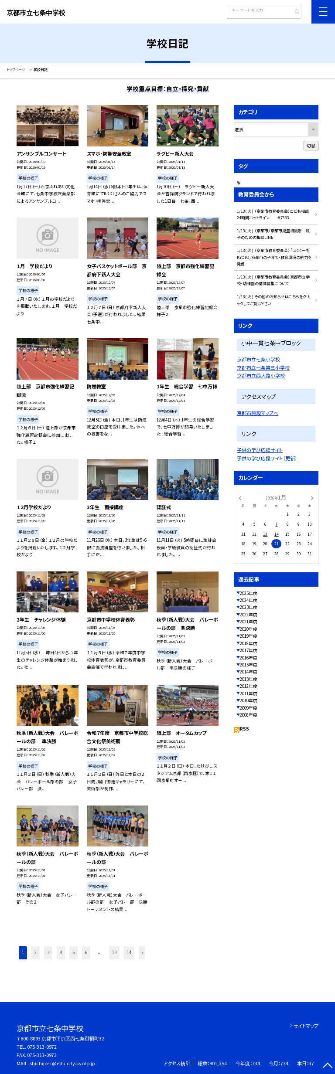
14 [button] (129, 952)
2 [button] (35, 952)
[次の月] (312, 497)
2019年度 (248, 636)
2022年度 (248, 615)
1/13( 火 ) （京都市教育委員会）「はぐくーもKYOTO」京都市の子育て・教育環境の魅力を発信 (274, 257)
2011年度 (248, 693)
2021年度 (248, 622)
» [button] (143, 952)
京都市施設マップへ (257, 412)
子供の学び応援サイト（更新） (267, 458)
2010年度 (248, 700)
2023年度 (248, 607)
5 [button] (73, 952)
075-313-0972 (42, 1046)
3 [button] (48, 952)
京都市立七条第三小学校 (263, 367)
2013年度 (248, 679)
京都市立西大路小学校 (261, 375)
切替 (311, 146)
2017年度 (248, 650)
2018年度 (248, 643)
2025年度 (248, 593)
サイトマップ (306, 1025)
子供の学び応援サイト (260, 449)
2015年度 (248, 665)
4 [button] (61, 952)
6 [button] (86, 952)
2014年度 (248, 672)
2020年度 (248, 629)
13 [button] (114, 952)
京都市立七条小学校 (258, 359)
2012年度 (248, 686)
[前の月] (240, 497)
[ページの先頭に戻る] (327, 1066)
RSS (244, 729)
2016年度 (248, 658)
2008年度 (248, 715)
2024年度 (248, 600)
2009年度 (248, 708)
